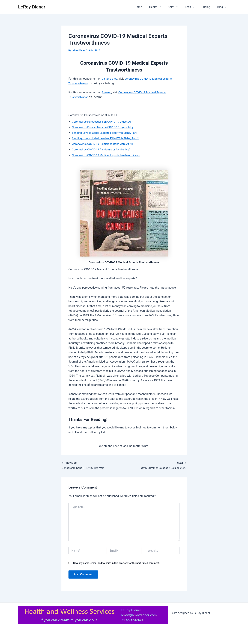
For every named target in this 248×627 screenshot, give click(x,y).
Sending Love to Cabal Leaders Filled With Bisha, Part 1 (106, 132)
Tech (193, 7)
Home (146, 7)
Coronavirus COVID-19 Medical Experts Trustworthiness (107, 154)
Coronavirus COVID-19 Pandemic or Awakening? (102, 149)
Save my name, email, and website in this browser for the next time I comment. (116, 562)
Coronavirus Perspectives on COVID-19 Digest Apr (103, 121)
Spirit (178, 7)
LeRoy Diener (31, 7)
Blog (222, 7)
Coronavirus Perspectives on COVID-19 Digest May (103, 127)
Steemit (107, 92)
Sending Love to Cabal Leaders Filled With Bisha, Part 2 (106, 138)
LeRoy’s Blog (110, 78)
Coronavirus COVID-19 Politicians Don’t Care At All (103, 143)
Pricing (208, 7)
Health (161, 7)
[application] (165, 7)
